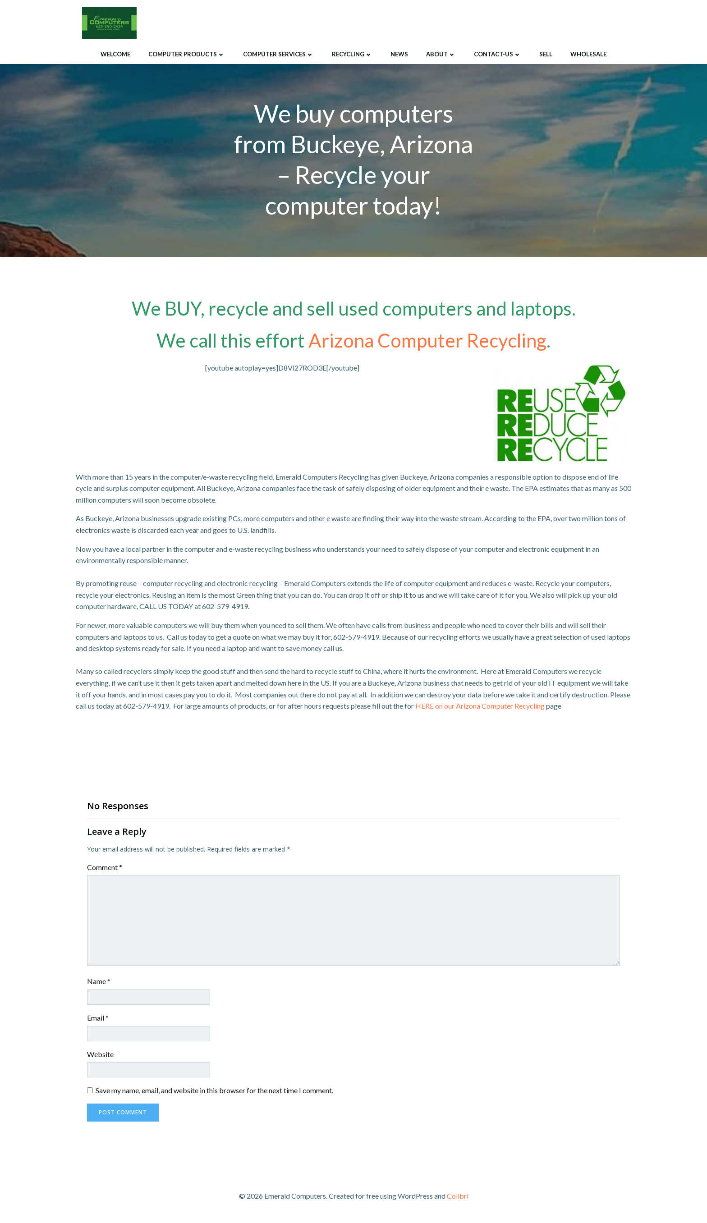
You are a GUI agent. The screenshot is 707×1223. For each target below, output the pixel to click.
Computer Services (278, 53)
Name (98, 982)
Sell (545, 53)
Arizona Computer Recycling (427, 341)
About (441, 53)
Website (100, 1054)
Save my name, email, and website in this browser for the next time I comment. (214, 1091)
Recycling (352, 53)
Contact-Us (497, 53)
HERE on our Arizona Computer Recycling (480, 706)
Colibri (457, 1196)
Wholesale (588, 53)
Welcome (115, 53)
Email (98, 1018)
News (399, 53)
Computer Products (186, 53)
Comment (104, 868)
